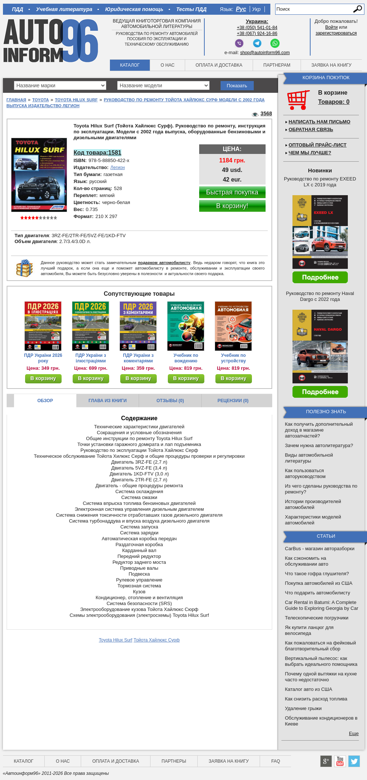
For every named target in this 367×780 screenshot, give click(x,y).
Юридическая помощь (134, 9)
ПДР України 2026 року (43, 358)
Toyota (40, 100)
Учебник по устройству (233, 358)
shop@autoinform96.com (265, 52)
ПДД (17, 9)
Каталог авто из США (308, 689)
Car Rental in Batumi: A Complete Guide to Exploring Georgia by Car (322, 605)
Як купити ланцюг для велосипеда (309, 630)
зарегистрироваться (336, 33)
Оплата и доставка (218, 65)
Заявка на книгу (331, 65)
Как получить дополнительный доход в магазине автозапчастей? (319, 430)
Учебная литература (64, 9)
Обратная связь (311, 129)
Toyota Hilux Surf (76, 100)
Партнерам (276, 65)
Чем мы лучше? (310, 152)
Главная (16, 100)
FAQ (275, 761)
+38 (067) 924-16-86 (257, 33)
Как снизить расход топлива (316, 699)
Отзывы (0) (170, 400)
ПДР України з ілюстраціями (91, 358)
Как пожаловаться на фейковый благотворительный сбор (320, 645)
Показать (237, 85)
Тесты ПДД (191, 9)
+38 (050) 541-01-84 (257, 27)
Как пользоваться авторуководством (305, 473)
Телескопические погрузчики (317, 618)
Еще (354, 733)
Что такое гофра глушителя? (317, 573)
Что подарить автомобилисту (317, 592)
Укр (256, 9)
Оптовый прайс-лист (318, 145)
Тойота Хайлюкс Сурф (157, 640)
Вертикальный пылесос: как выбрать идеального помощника (321, 661)
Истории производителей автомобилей (313, 504)
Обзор (45, 400)
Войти (331, 27)
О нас (167, 65)
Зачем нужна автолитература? (319, 445)
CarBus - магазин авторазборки (320, 548)
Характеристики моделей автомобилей (313, 520)
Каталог (130, 65)
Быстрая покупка (232, 192)
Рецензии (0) (233, 400)
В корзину (43, 378)
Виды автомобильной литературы (309, 458)
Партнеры (174, 761)
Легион (117, 167)
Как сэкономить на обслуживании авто (306, 561)
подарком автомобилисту (164, 262)
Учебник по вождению (186, 358)
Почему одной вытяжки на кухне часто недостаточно (321, 676)
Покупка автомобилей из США (319, 583)
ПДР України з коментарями (138, 358)
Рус (241, 9)
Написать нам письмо (319, 121)
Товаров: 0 (334, 102)
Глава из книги (108, 400)
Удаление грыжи (303, 708)
